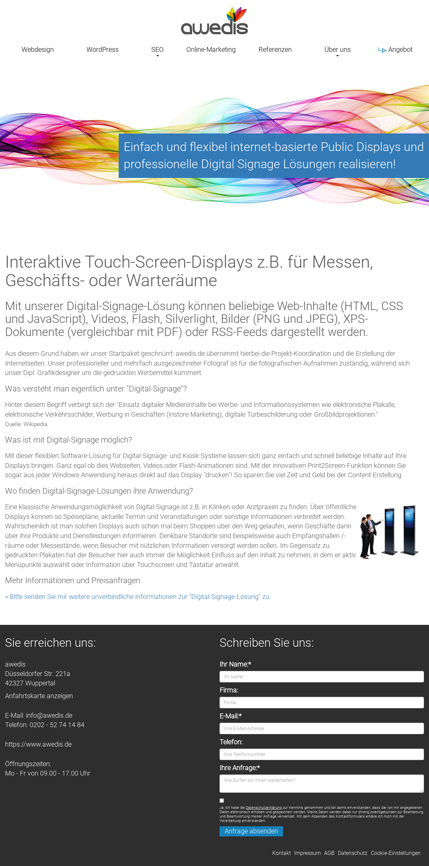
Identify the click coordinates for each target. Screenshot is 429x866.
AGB (329, 853)
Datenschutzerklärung (264, 807)
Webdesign (38, 49)
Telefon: (231, 742)
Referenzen (275, 49)
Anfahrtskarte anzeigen (39, 696)
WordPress (102, 49)
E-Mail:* (230, 716)
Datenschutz (352, 853)
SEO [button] (157, 49)
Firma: (229, 690)
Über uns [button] (337, 49)
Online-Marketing (211, 49)
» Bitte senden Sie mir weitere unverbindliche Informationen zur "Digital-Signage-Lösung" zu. (138, 597)
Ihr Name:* (235, 664)
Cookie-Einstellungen (396, 853)
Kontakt (281, 853)
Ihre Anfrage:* (240, 768)
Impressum (307, 853)
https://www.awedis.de (38, 744)
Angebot (395, 49)
